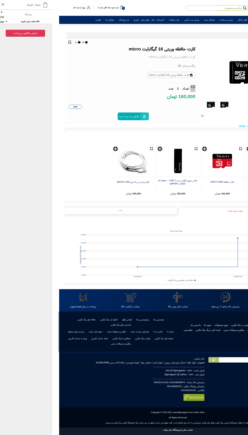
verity (188, 126)
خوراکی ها (56, 19)
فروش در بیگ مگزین (186, 325)
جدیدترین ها (105, 319)
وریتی (217, 126)
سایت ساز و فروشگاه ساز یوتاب (124, 430)
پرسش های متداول (22, 331)
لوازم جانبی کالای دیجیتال (212, 35)
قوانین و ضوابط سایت (62, 331)
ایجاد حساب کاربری (46, 338)
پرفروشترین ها (89, 319)
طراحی (44, 19)
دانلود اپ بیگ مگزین (55, 319)
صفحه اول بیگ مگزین (110, 338)
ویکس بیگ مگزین (88, 338)
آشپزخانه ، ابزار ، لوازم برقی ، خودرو (95, 19)
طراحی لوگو (73, 319)
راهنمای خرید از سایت (85, 331)
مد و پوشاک (70, 19)
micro (196, 126)
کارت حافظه (227, 126)
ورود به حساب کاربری (24, 338)
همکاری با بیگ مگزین (68, 338)
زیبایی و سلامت (172, 19)
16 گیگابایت (207, 126)
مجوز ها (153, 325)
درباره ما (116, 331)
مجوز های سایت (42, 331)
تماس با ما (104, 331)
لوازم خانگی (188, 19)
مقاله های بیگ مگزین (33, 319)
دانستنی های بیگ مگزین (67, 324)
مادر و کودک (120, 19)
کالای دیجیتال (204, 19)
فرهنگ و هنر (155, 19)
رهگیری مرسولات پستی (180, 330)
